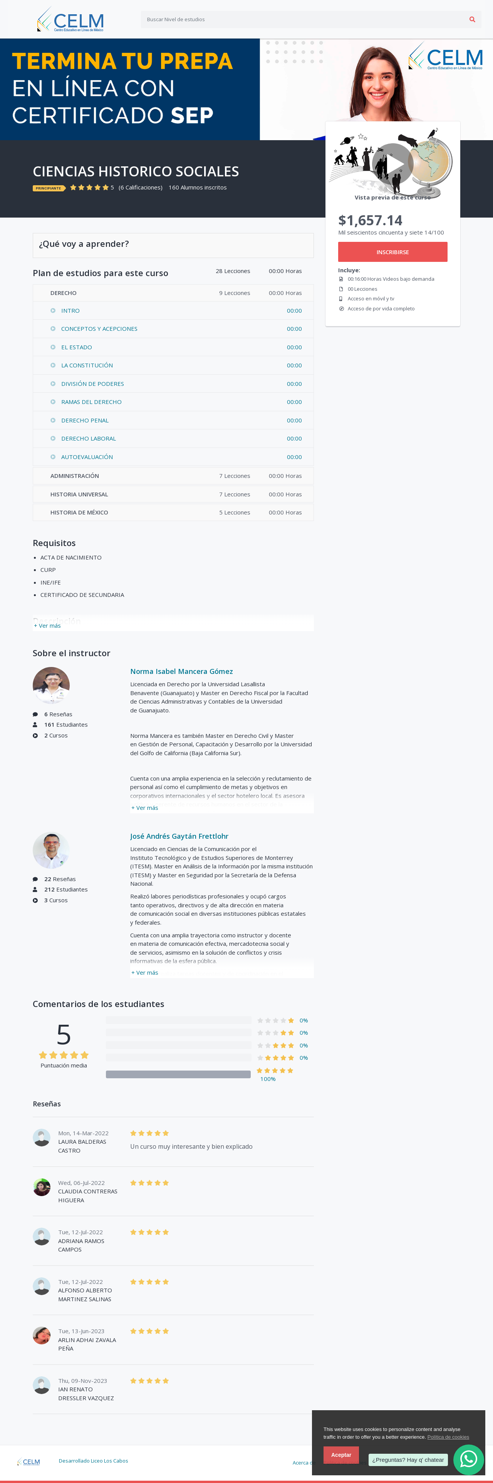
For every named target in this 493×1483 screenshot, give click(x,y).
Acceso (470, 19)
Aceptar (341, 1455)
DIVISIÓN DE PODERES (92, 383)
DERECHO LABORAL (88, 438)
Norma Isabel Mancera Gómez (181, 671)
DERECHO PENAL (85, 420)
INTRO (70, 310)
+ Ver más (47, 625)
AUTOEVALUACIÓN (87, 457)
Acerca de (304, 1462)
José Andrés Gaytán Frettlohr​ (179, 836)
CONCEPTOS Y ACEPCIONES (99, 328)
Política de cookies (448, 1437)
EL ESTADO (76, 347)
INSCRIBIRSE (393, 252)
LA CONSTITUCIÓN (87, 365)
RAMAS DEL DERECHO (91, 402)
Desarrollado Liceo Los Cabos (93, 1460)
